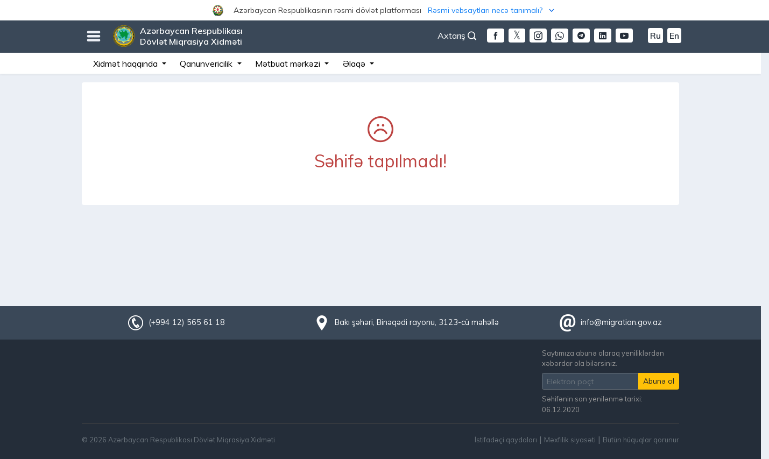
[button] (384, 10)
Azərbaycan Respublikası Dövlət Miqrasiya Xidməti (191, 36)
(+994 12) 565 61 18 (187, 322)
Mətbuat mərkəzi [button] (288, 63)
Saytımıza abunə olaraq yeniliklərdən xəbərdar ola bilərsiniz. (603, 358)
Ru (655, 35)
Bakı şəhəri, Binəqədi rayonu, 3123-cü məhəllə (417, 322)
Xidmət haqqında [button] (126, 63)
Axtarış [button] (457, 35)
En (674, 35)
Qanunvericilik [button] (207, 63)
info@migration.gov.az (621, 322)
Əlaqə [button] (355, 63)
